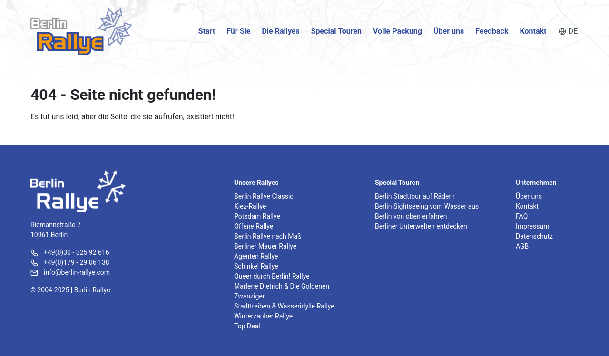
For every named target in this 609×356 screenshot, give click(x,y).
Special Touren (336, 31)
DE (568, 31)
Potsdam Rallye (257, 216)
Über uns (448, 31)
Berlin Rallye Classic (264, 196)
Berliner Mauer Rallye (265, 246)
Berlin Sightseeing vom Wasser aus (427, 206)
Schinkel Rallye (256, 266)
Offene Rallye (253, 226)
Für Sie (238, 31)
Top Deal (247, 326)
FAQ (522, 216)
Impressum (532, 226)
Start (207, 31)
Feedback (491, 31)
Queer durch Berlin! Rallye (272, 276)
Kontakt (533, 31)
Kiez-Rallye (250, 206)
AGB (522, 246)
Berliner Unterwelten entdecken (421, 226)
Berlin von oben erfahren (411, 216)
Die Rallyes (280, 31)
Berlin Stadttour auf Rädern (415, 196)
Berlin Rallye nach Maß (267, 236)
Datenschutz (534, 236)
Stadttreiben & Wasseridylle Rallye (284, 306)
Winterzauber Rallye (263, 316)
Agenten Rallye (256, 256)
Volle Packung (397, 31)
